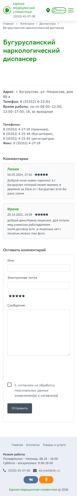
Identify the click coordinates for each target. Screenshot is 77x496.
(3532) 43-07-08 (16, 471)
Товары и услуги (54, 445)
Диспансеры (47, 23)
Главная (8, 23)
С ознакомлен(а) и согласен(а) (36, 385)
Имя (10, 260)
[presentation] (38, 369)
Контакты (33, 445)
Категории (27, 23)
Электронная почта (22, 278)
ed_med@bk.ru (46, 471)
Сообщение (16, 305)
